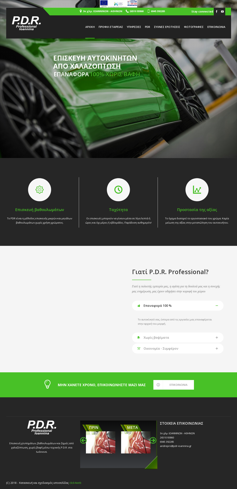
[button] (83, 440)
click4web (75, 483)
